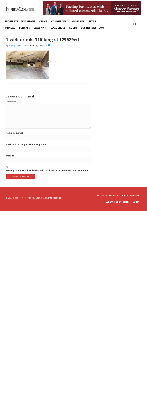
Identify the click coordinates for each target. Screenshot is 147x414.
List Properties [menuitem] (130, 195)
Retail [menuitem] (92, 21)
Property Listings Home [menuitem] (20, 21)
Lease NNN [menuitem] (40, 27)
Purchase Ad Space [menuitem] (107, 195)
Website (10, 155)
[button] (135, 24)
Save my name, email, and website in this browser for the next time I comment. (47, 170)
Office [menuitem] (43, 21)
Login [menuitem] (73, 27)
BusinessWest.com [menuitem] (92, 27)
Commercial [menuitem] (59, 21)
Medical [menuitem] (10, 27)
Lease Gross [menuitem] (58, 27)
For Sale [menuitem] (24, 27)
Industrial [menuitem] (78, 21)
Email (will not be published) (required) (26, 144)
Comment (11, 101)
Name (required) (14, 132)
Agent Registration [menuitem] (117, 201)
